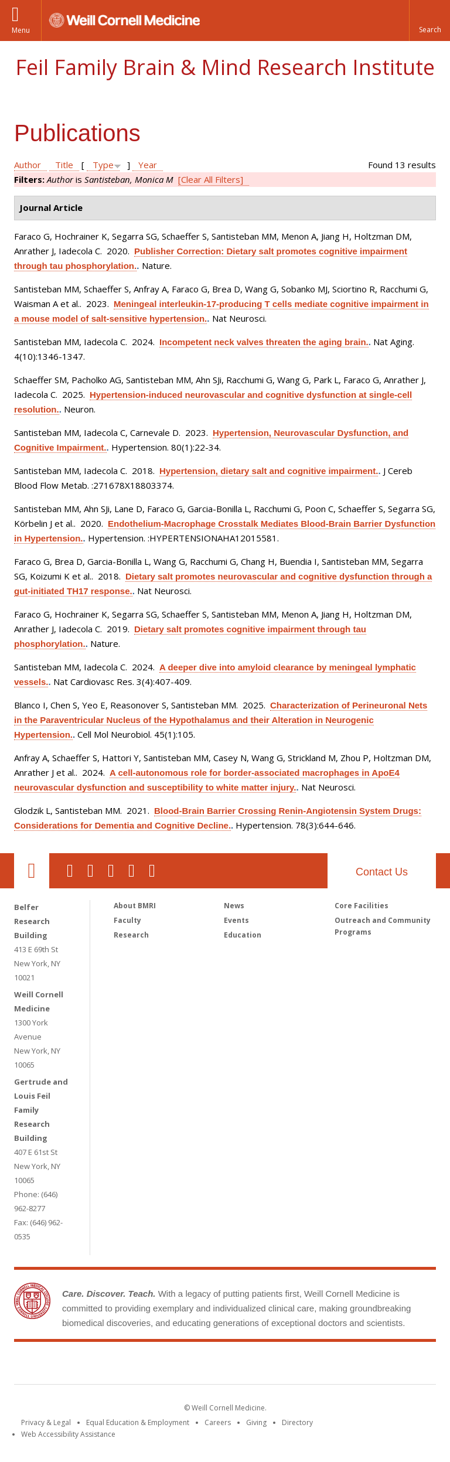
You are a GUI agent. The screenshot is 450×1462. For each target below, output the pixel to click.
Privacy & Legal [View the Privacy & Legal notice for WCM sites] (46, 1422)
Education (242, 935)
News (234, 906)
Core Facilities (361, 906)
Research (131, 935)
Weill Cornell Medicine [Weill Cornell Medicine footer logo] (139, 1365)
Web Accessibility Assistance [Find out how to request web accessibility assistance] (68, 1434)
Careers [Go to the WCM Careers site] (217, 1422)
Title (64, 165)
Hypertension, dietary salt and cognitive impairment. (268, 471)
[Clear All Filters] (210, 179)
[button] (429, 20)
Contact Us (382, 872)
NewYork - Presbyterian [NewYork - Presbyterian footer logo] (323, 1365)
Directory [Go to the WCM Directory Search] (297, 1422)
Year (147, 165)
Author (27, 165)
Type (103, 165)
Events (236, 920)
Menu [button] (21, 30)
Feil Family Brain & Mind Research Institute (225, 67)
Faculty (127, 920)
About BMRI (135, 906)
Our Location (31, 870)
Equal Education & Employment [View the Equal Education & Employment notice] (137, 1422)
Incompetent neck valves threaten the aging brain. (264, 342)
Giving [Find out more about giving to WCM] (256, 1422)
